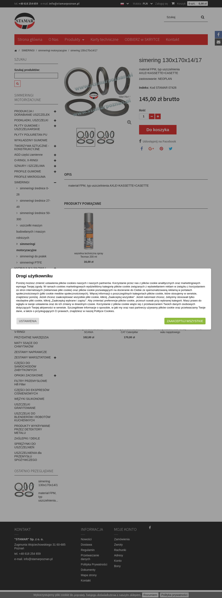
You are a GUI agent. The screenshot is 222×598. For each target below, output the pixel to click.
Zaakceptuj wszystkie (185, 321)
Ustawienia (27, 321)
